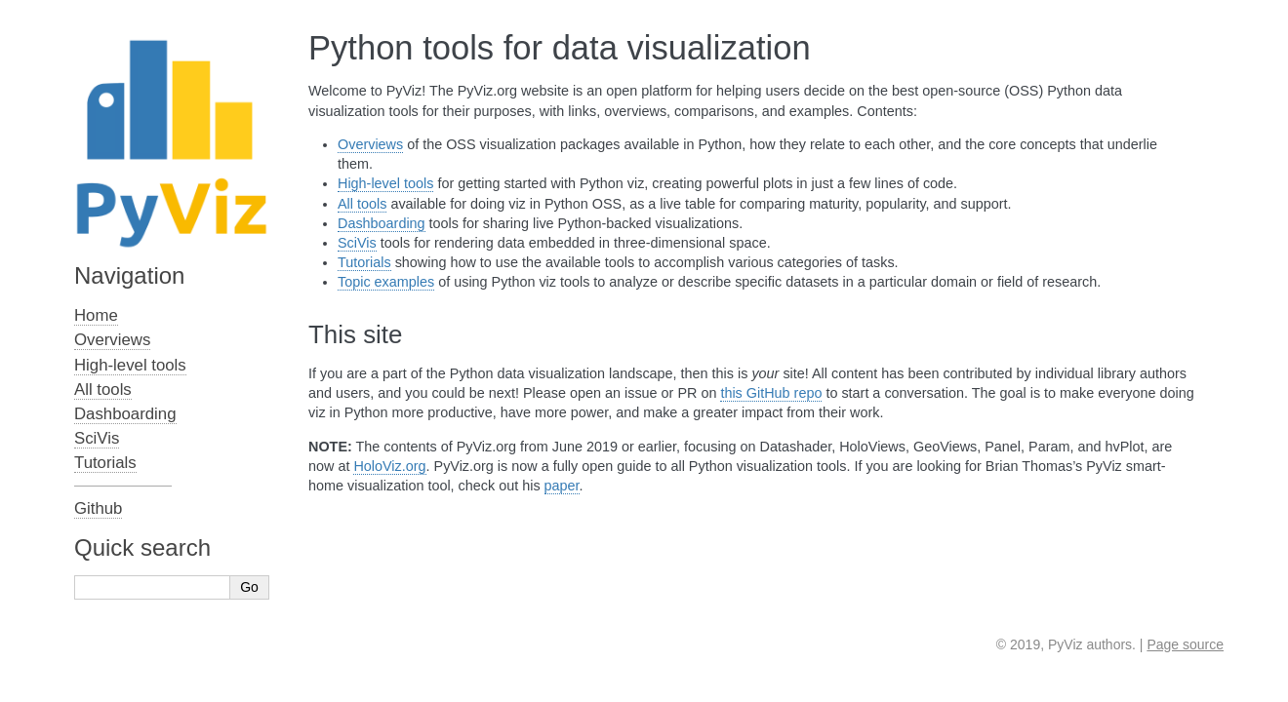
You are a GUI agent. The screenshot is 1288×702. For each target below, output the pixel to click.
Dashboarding (381, 223)
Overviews (370, 144)
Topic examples (386, 282)
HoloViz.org (389, 466)
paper (562, 485)
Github (98, 508)
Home (96, 315)
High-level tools (385, 183)
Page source (1185, 644)
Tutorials (364, 262)
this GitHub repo (771, 393)
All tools (362, 204)
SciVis (357, 243)
